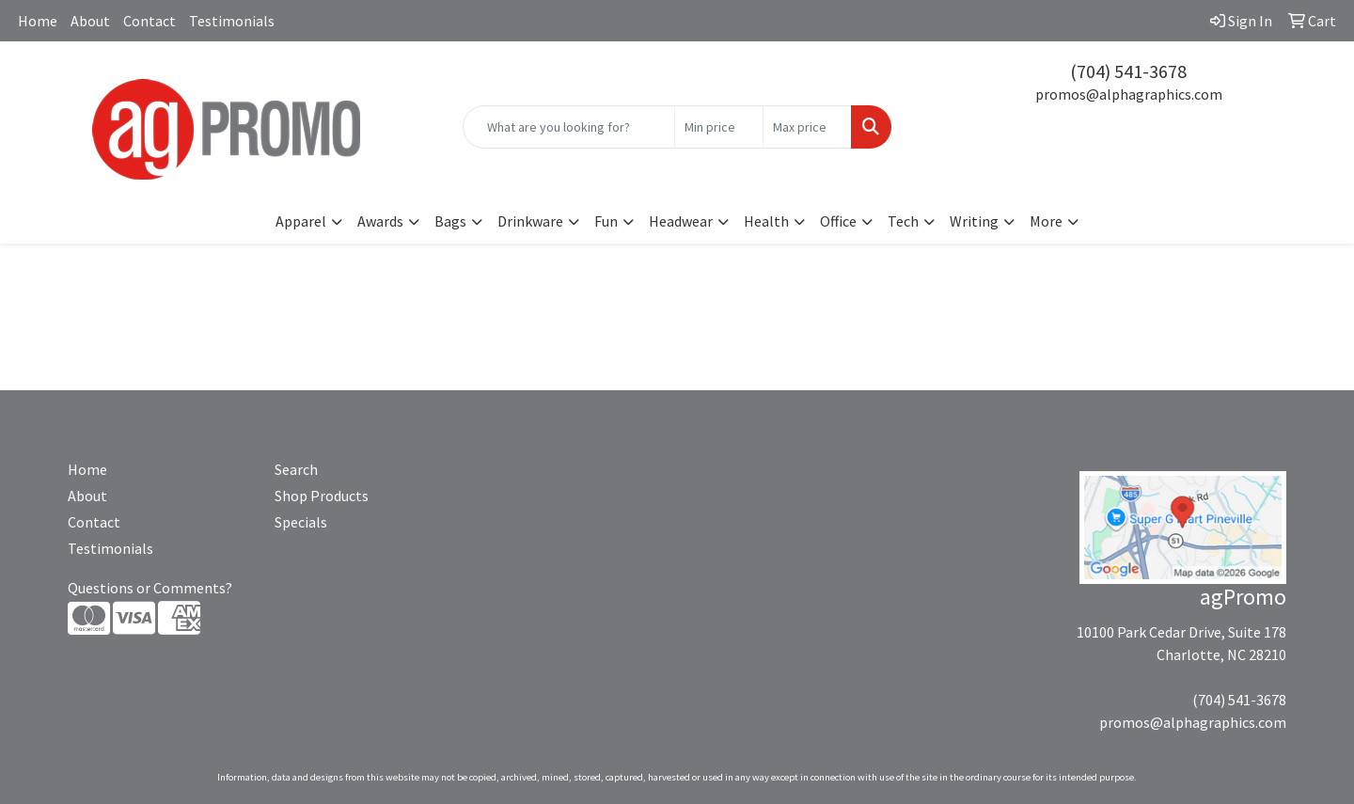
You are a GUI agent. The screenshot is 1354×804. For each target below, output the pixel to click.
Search (296, 469)
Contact (149, 20)
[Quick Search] (569, 127)
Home (37, 20)
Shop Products (322, 495)
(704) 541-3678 (1128, 71)
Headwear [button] (681, 221)
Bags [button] (450, 221)
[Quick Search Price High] (807, 127)
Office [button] (838, 221)
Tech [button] (903, 221)
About (90, 20)
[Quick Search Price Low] (719, 127)
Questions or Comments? (150, 587)
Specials (301, 521)
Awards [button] (380, 221)
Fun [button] (606, 221)
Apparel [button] (301, 221)
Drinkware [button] (530, 221)
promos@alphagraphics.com (1128, 94)
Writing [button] (974, 221)
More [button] (1046, 221)
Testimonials (232, 20)
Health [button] (766, 221)
